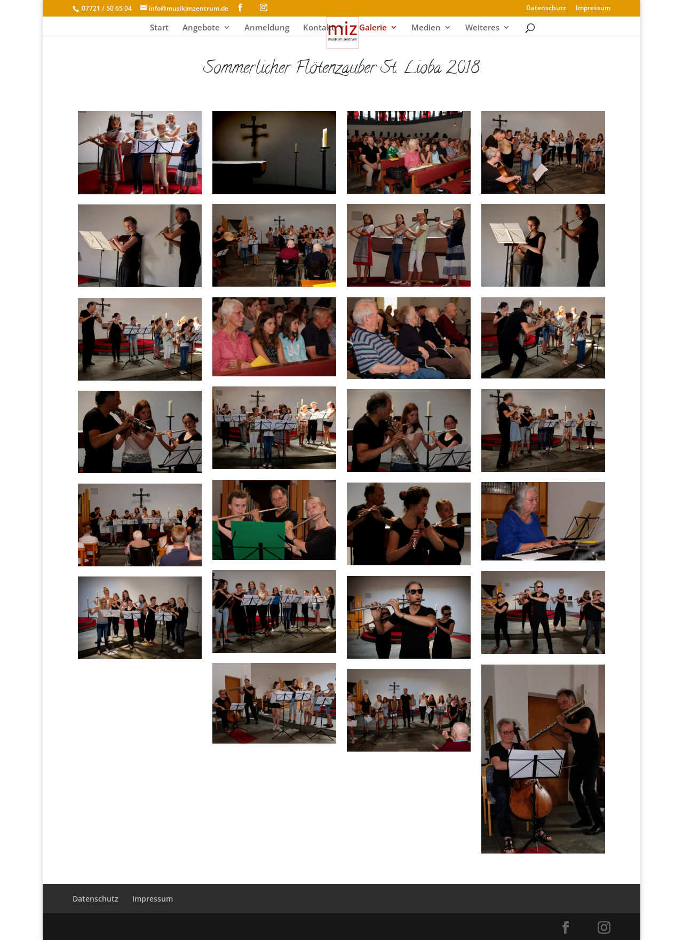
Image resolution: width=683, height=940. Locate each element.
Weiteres (482, 28)
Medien (426, 28)
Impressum (593, 8)
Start (159, 28)
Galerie (373, 28)
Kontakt (319, 28)
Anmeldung (266, 28)
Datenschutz (546, 8)
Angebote (201, 28)
